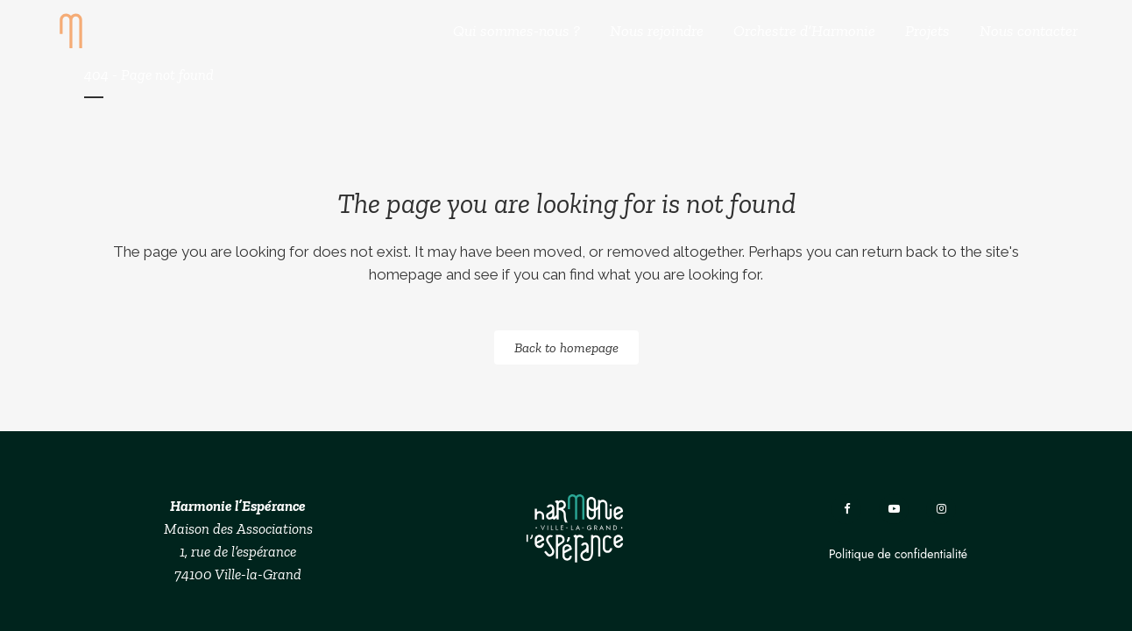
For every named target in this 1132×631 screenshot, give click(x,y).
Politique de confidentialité (898, 554)
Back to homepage (566, 347)
